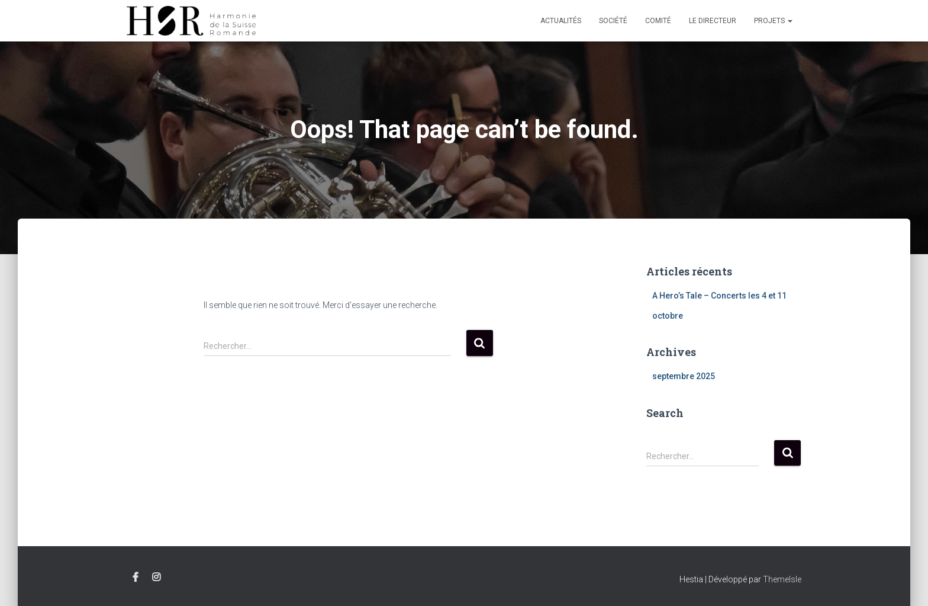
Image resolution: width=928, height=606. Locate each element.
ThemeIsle (782, 579)
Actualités (560, 21)
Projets (773, 21)
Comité (658, 21)
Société (613, 21)
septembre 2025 (683, 376)
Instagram (156, 577)
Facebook (135, 577)
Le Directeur (712, 21)
